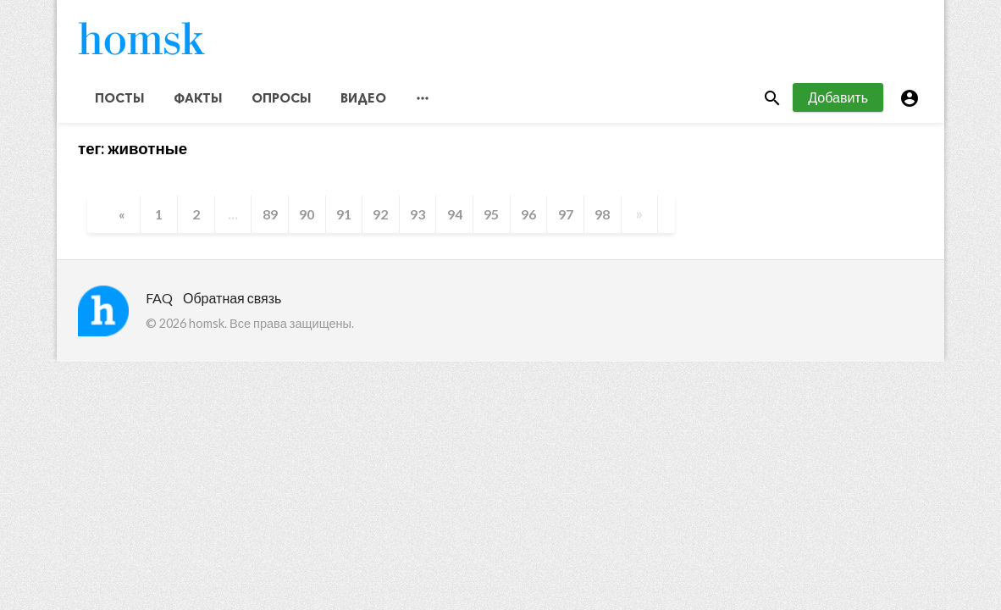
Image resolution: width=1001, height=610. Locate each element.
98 (604, 217)
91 (343, 217)
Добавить (838, 100)
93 (418, 217)
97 (567, 217)
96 (530, 217)
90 (306, 217)
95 (492, 217)
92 (381, 217)
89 (269, 217)
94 (455, 217)
